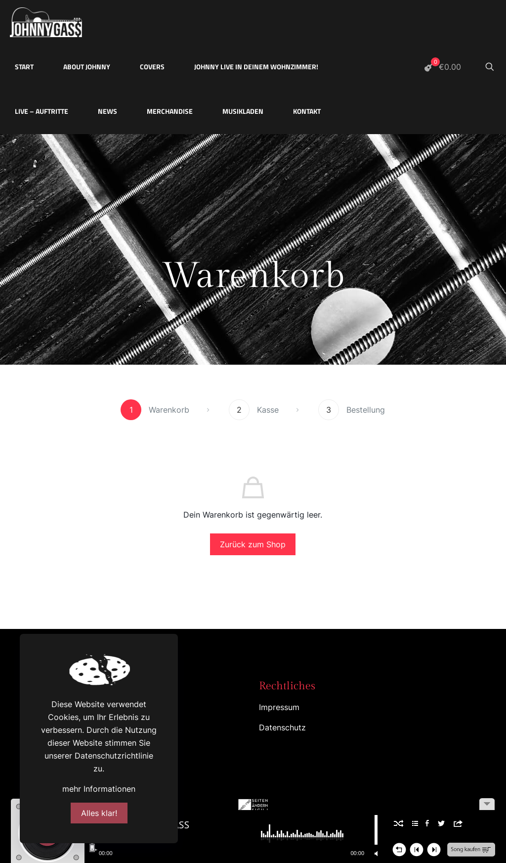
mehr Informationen (98, 789)
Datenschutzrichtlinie (114, 756)
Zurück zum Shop (253, 544)
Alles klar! (99, 813)
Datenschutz (282, 727)
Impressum (279, 707)
